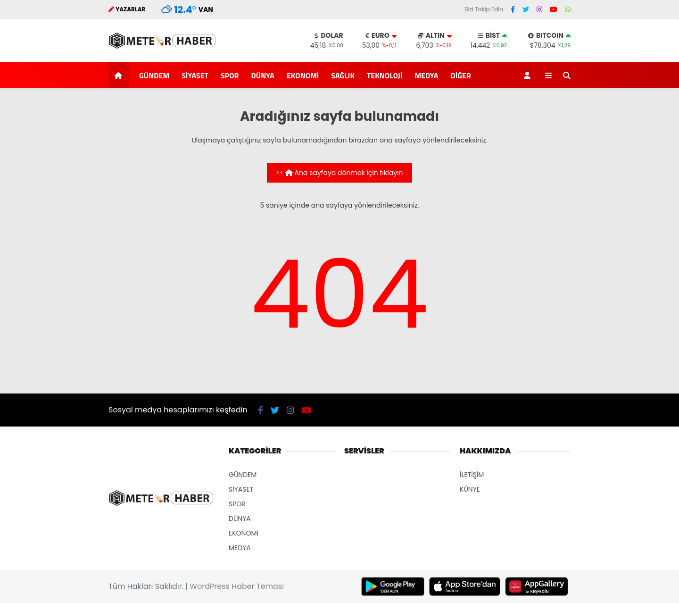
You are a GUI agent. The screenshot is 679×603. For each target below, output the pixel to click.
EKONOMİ (303, 75)
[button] (120, 75)
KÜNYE (470, 489)
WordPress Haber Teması (237, 586)
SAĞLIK (342, 75)
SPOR (230, 75)
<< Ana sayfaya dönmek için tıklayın (339, 172)
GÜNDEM (154, 75)
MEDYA (426, 75)
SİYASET (195, 75)
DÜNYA (262, 75)
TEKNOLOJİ (385, 75)
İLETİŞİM (472, 474)
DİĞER (461, 75)
